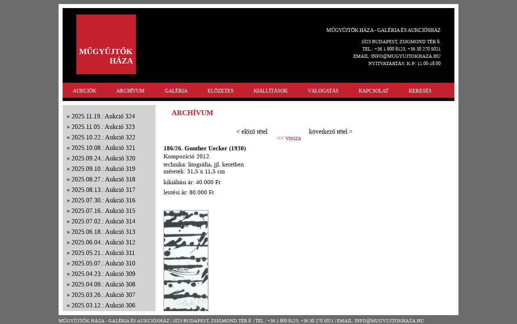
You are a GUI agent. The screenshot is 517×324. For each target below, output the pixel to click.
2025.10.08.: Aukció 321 (103, 147)
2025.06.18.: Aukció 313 (103, 231)
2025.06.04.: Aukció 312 (103, 242)
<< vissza (289, 138)
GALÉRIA (176, 90)
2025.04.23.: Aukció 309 (103, 273)
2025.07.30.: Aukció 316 (103, 200)
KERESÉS (420, 90)
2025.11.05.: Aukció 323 (103, 126)
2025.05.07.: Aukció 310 (103, 263)
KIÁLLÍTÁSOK (271, 90)
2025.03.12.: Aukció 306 (103, 305)
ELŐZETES (220, 90)
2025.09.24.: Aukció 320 (103, 158)
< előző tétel (251, 131)
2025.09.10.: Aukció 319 (103, 168)
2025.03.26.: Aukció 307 (103, 294)
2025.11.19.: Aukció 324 (103, 116)
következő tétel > (331, 131)
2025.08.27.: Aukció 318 (103, 179)
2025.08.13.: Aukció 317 (103, 189)
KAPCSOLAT (374, 90)
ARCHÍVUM (130, 90)
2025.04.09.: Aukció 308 (103, 284)
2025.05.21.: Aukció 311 (103, 252)
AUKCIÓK (84, 90)
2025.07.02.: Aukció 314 (103, 221)
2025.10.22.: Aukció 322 (103, 137)
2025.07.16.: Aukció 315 (103, 210)
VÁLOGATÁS (323, 90)
